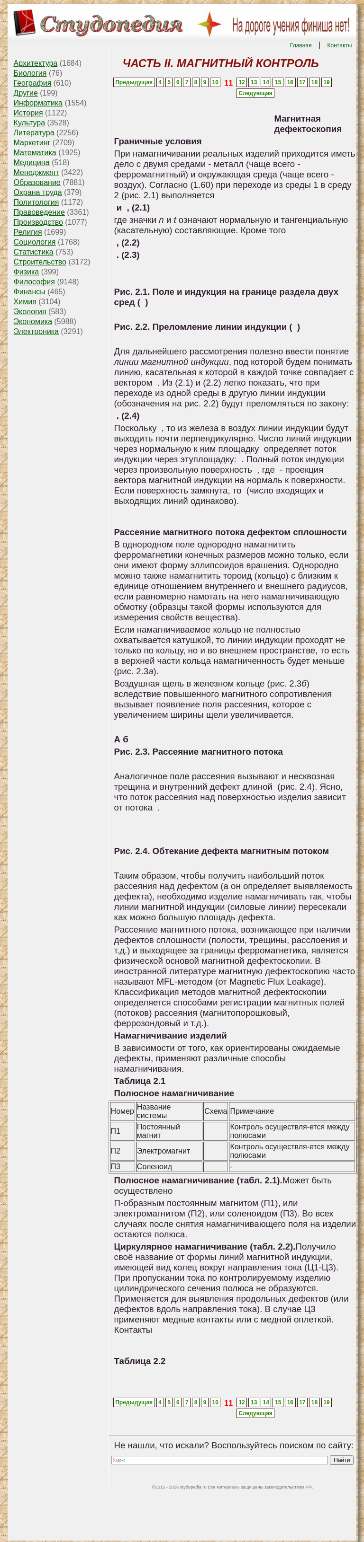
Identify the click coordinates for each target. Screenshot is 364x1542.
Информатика (38, 103)
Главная (301, 45)
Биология (30, 73)
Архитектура (36, 63)
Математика (35, 153)
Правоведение (39, 212)
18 (314, 82)
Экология (30, 312)
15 (278, 82)
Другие (26, 93)
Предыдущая (134, 82)
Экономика (33, 321)
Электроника (36, 331)
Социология (35, 242)
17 (302, 82)
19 (326, 82)
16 (290, 82)
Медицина (32, 163)
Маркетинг (32, 143)
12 (241, 82)
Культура (30, 123)
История (28, 113)
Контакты (340, 45)
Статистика (34, 252)
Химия (25, 302)
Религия (28, 232)
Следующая (255, 93)
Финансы (30, 292)
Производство (38, 222)
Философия (34, 282)
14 (266, 82)
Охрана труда (38, 192)
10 (215, 82)
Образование (37, 182)
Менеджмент (36, 172)
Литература (34, 133)
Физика (26, 272)
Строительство (40, 262)
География (33, 83)
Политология (36, 202)
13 (254, 82)
